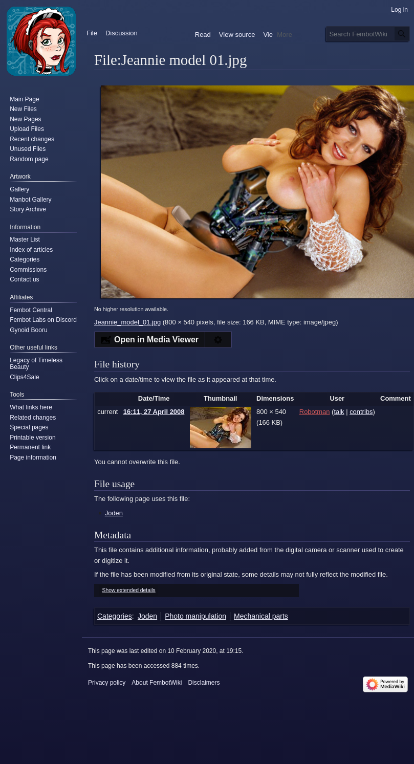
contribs (361, 412)
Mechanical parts (261, 616)
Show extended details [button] (129, 590)
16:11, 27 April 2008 (154, 412)
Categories (114, 616)
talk (339, 412)
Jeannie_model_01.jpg (127, 322)
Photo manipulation (195, 616)
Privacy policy (106, 682)
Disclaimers (204, 682)
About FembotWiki (157, 682)
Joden (114, 513)
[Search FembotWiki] (367, 34)
